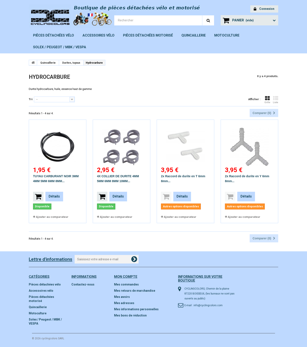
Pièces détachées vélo (53, 35)
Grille (267, 100)
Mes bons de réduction (130, 315)
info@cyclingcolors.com (208, 305)
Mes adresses (124, 303)
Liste (275, 100)
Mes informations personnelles (136, 309)
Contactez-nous (82, 284)
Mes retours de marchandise (134, 290)
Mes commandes (126, 284)
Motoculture (226, 35)
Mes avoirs (122, 297)
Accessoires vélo (98, 35)
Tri (31, 99)
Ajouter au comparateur (52, 216)
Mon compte (125, 277)
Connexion (264, 9)
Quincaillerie (193, 35)
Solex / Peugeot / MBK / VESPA (59, 47)
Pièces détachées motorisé (148, 35)
